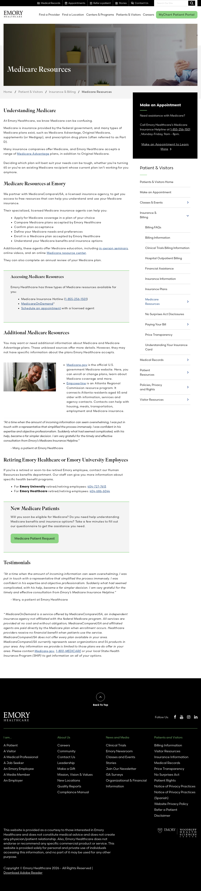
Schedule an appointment (41, 308)
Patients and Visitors (168, 737)
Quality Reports (69, 786)
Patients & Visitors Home (156, 182)
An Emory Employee (19, 769)
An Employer (13, 780)
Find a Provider (49, 14)
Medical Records (151, 360)
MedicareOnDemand (37, 303)
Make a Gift (66, 769)
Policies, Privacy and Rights (151, 387)
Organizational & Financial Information (126, 783)
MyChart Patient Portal (177, 14)
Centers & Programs (100, 14)
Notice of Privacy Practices (174, 786)
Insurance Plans (156, 289)
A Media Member (17, 774)
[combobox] (175, 3)
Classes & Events (151, 202)
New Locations (68, 780)
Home (8, 92)
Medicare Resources (152, 302)
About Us (63, 737)
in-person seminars (113, 248)
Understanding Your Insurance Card (166, 347)
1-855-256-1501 (76, 299)
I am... (8, 737)
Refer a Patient (165, 810)
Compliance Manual (73, 792)
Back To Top (100, 704)
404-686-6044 (100, 491)
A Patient (11, 745)
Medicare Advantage (33, 153)
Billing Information (157, 237)
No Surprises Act (166, 774)
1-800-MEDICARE (68, 651)
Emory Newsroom (119, 751)
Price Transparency (158, 334)
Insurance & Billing (62, 92)
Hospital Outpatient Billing (163, 258)
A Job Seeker (14, 763)
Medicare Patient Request (35, 538)
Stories (111, 763)
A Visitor (10, 751)
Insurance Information (160, 278)
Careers (148, 14)
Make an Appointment (155, 192)
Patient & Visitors (30, 92)
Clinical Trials (116, 745)
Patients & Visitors (128, 14)
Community (66, 751)
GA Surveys (114, 774)
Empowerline (76, 383)
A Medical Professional (21, 757)
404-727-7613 (96, 486)
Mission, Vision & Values (75, 774)
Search (191, 3)
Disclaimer (162, 815)
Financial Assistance (159, 268)
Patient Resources (147, 372)
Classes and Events (120, 757)
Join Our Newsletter (121, 769)
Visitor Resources (151, 399)
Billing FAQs (153, 227)
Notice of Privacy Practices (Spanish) (174, 795)
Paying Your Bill (155, 324)
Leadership (66, 763)
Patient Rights (165, 780)
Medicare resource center (66, 253)
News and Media (117, 737)
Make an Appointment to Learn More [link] (165, 146)
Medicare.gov (77, 365)
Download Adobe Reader (23, 873)
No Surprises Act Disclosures (164, 314)
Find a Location (73, 14)
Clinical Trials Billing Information (167, 248)
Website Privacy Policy (171, 804)
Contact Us (66, 757)
